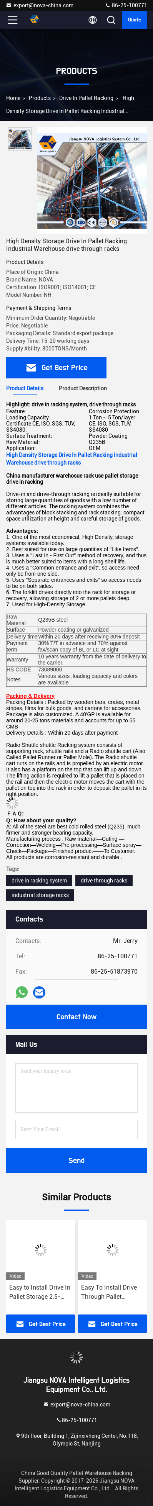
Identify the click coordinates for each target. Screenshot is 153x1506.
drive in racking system (39, 880)
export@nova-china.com (39, 5)
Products (40, 98)
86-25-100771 (126, 5)
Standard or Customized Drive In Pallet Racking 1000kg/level (34, 1292)
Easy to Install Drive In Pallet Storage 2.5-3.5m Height (109, 1292)
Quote (134, 20)
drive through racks (104, 880)
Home (13, 98)
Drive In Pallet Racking (86, 98)
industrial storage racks (40, 895)
